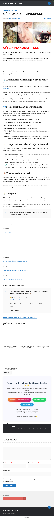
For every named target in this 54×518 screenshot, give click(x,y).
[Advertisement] (27, 67)
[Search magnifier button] (24, 498)
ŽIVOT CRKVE (14, 10)
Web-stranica (6, 470)
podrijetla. (6, 88)
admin (9, 18)
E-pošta (33, 462)
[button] (53, 1)
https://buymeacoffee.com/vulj (18, 300)
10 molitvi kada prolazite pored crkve (14, 279)
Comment (6, 445)
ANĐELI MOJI (7, 232)
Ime (7, 462)
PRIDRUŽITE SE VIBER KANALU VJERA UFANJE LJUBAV (23, 318)
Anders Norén (12, 513)
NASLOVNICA (6, 10)
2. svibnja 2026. (17, 18)
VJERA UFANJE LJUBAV (14, 3)
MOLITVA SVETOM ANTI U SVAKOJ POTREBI (16, 270)
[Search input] (13, 498)
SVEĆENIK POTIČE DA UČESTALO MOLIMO (16, 261)
